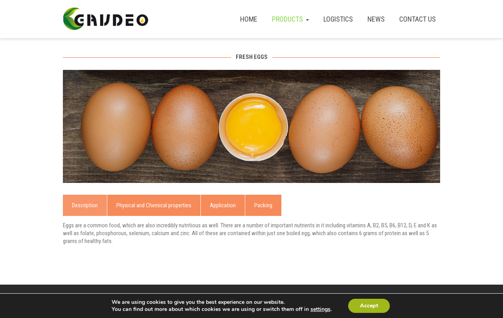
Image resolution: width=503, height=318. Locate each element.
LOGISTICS (338, 19)
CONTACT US (417, 19)
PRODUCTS (291, 19)
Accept (369, 305)
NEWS (376, 19)
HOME (248, 19)
